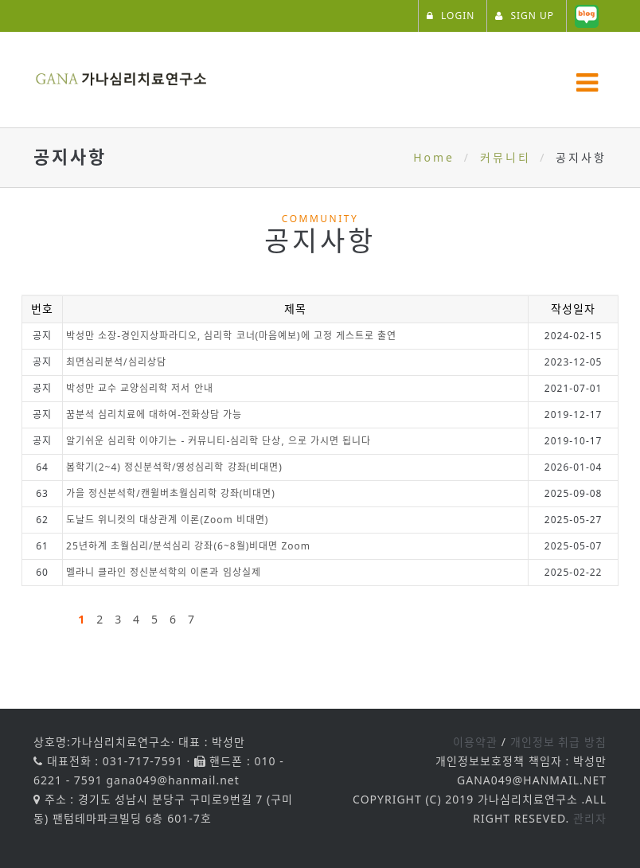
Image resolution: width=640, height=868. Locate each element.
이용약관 (475, 741)
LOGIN (450, 15)
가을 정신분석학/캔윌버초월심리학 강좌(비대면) (170, 493)
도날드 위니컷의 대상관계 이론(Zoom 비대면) (167, 519)
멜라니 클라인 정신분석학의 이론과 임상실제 (163, 572)
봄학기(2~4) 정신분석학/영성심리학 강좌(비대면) (174, 467)
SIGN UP (524, 15)
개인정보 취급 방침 (558, 741)
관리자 (590, 818)
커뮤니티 (505, 157)
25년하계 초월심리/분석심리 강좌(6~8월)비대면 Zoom (188, 546)
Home (434, 157)
